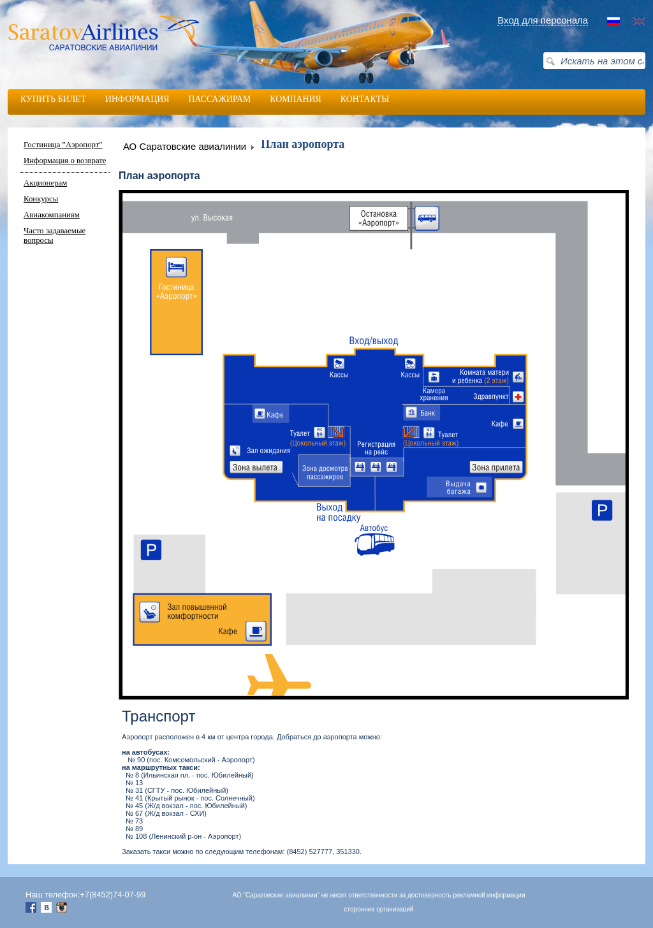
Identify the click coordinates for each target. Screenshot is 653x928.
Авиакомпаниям (52, 214)
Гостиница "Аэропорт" (63, 144)
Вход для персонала (542, 20)
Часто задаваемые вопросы (54, 235)
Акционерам (45, 182)
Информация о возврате (65, 160)
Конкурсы (41, 198)
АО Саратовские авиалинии (184, 146)
